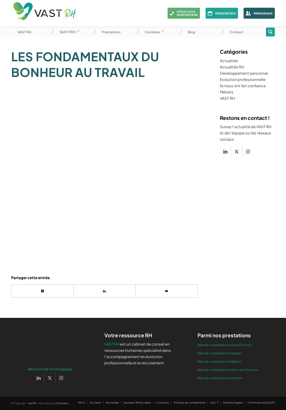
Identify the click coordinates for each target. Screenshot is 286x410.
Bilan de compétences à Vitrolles (220, 378)
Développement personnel (244, 73)
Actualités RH (232, 66)
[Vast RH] (44, 13)
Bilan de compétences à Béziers (219, 361)
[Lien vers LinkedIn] (225, 151)
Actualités (229, 60)
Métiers (226, 91)
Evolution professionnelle (242, 79)
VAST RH (227, 98)
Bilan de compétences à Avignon (220, 353)
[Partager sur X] (42, 291)
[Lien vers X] (236, 151)
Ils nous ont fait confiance (243, 85)
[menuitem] (32, 32)
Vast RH (32, 403)
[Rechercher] (270, 32)
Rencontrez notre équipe (50, 369)
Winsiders (62, 403)
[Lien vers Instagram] (247, 151)
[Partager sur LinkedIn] (105, 291)
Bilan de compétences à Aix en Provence (225, 345)
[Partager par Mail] (167, 291)
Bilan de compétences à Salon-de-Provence (228, 370)
